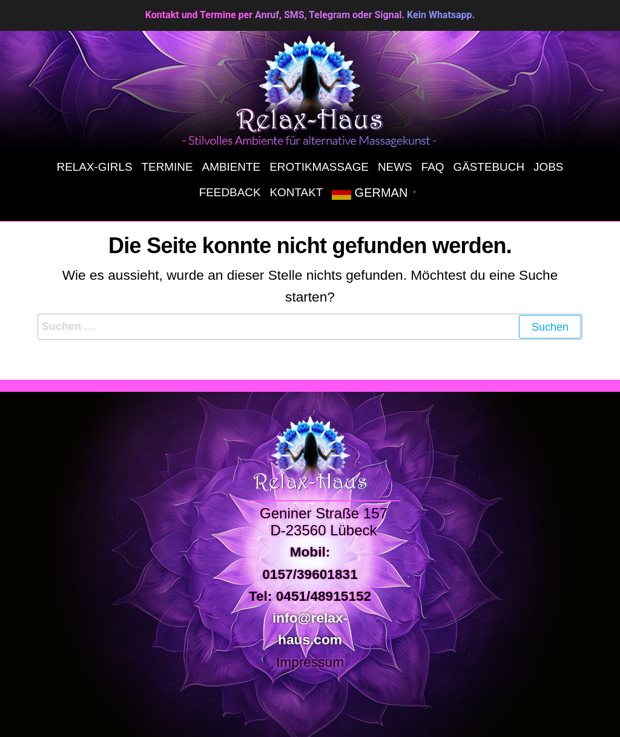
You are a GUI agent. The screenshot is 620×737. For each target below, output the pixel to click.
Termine (167, 166)
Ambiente (231, 166)
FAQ (432, 166)
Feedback (230, 192)
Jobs (548, 166)
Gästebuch (488, 166)
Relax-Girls (95, 166)
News (395, 166)
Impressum (310, 662)
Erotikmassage (319, 166)
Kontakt (296, 192)
